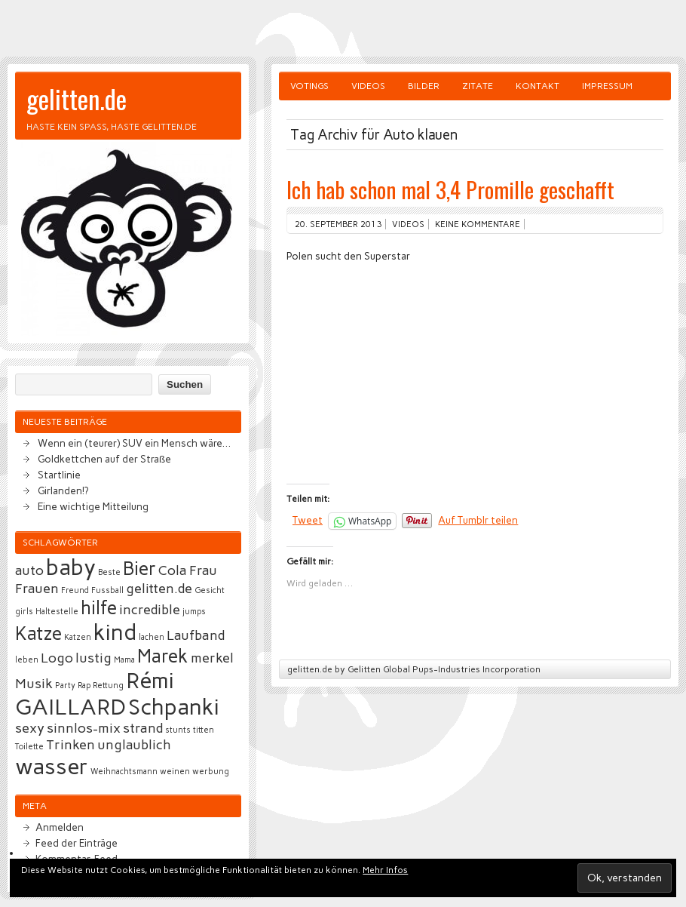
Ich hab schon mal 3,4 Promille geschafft (450, 189)
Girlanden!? (63, 490)
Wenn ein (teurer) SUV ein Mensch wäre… (134, 443)
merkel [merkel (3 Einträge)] (212, 658)
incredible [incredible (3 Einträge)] (149, 609)
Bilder (423, 86)
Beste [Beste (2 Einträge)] (109, 572)
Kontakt (537, 86)
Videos (368, 86)
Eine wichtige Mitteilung (93, 506)
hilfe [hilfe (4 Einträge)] (99, 608)
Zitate (477, 86)
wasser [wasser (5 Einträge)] (51, 766)
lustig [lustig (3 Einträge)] (93, 658)
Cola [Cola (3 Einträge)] (172, 570)
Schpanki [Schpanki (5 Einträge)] (173, 706)
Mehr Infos (385, 870)
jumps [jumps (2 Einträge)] (194, 611)
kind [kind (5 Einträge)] (114, 632)
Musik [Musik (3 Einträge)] (34, 683)
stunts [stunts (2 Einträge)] (178, 730)
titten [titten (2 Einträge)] (203, 730)
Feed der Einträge (76, 843)
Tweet (307, 520)
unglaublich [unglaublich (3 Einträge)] (134, 744)
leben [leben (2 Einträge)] (26, 660)
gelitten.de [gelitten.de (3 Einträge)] (159, 588)
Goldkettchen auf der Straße (104, 459)
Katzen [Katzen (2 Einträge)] (77, 637)
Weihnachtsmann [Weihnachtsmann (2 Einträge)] (124, 771)
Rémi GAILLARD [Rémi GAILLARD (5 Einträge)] (94, 693)
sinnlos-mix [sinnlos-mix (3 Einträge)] (84, 728)
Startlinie (59, 475)
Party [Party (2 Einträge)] (65, 685)
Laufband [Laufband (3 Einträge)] (196, 635)
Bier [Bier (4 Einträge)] (139, 569)
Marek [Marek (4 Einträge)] (162, 656)
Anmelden (59, 827)
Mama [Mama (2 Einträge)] (124, 660)
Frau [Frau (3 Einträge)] (203, 570)
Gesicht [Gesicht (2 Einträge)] (209, 590)
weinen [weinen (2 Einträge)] (175, 771)
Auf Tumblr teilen (478, 520)
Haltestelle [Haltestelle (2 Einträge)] (56, 611)
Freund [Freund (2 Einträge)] (75, 590)
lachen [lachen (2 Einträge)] (151, 637)
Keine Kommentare (477, 224)
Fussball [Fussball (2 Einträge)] (107, 590)
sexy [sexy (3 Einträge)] (29, 728)
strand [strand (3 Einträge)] (143, 728)
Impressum (607, 86)
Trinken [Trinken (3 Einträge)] (70, 744)
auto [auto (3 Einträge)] (29, 570)
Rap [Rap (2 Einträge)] (84, 685)
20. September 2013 (338, 224)
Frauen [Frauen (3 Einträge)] (37, 588)
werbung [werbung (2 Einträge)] (210, 771)
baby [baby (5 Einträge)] (71, 567)
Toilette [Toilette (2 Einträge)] (29, 747)
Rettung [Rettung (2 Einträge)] (108, 685)
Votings (309, 86)
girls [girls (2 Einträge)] (24, 611)
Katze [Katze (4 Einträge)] (38, 633)
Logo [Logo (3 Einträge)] (57, 658)
